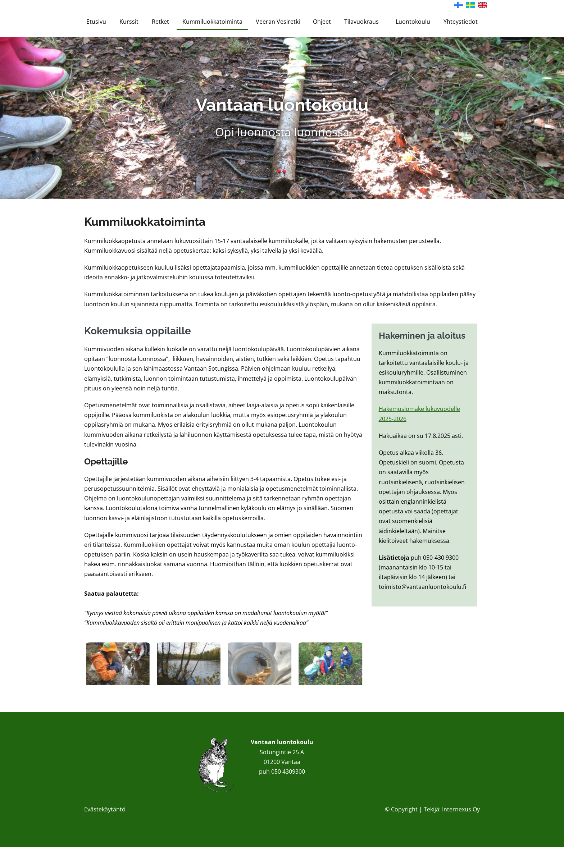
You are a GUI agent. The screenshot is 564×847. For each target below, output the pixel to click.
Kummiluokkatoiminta (212, 22)
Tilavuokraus (363, 22)
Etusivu (96, 22)
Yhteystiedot (461, 22)
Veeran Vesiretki (278, 22)
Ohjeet (322, 22)
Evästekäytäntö (105, 809)
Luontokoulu (413, 22)
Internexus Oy (461, 809)
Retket (160, 22)
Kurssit (128, 22)
